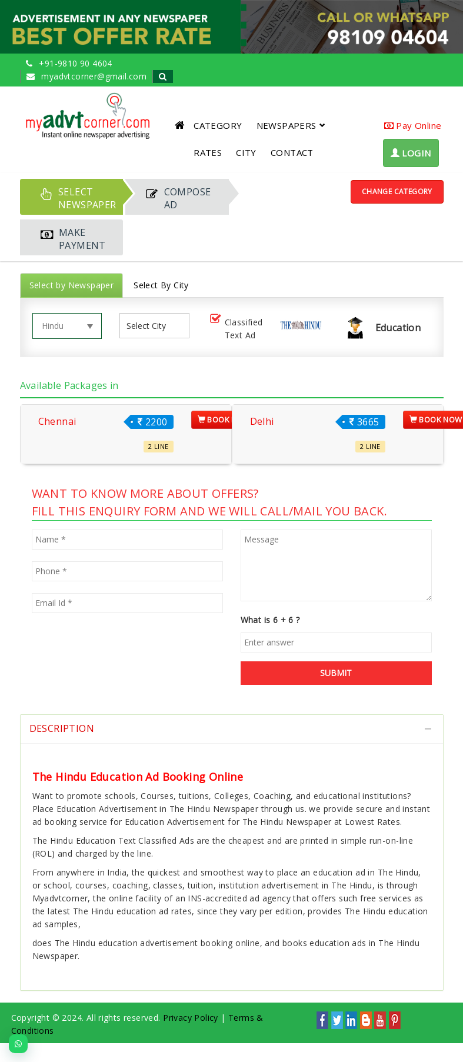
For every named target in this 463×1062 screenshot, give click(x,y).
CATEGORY (218, 125)
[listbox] (151, 325)
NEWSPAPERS (291, 125)
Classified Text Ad (235, 329)
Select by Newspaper (71, 285)
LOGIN (411, 153)
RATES (208, 152)
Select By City (161, 285)
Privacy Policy (190, 1017)
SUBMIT (336, 672)
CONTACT (292, 152)
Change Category (397, 192)
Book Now (224, 419)
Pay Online (413, 125)
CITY (246, 152)
